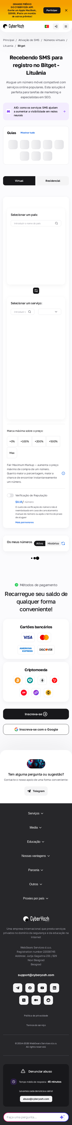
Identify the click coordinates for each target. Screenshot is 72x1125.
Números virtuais (54, 40)
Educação (36, 842)
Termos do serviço (36, 1025)
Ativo (39, 543)
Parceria (36, 870)
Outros (36, 884)
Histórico (53, 543)
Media (36, 828)
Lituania (8, 45)
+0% (12, 441)
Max (12, 452)
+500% (53, 441)
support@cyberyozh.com (36, 975)
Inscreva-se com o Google (36, 729)
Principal (8, 40)
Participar (51, 10)
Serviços (36, 813)
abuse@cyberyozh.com (36, 1098)
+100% (25, 441)
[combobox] (49, 312)
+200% (39, 441)
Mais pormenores (24, 522)
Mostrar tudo (28, 132)
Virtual (19, 180)
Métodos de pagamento (38, 585)
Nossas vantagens (36, 856)
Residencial (53, 180)
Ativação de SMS (28, 40)
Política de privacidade (36, 1015)
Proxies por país (36, 898)
